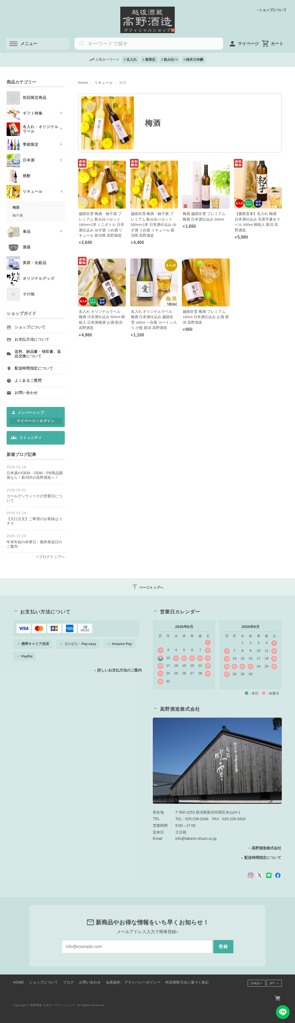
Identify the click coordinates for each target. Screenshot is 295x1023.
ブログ (68, 982)
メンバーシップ (31, 413)
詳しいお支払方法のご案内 (119, 670)
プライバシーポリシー (142, 982)
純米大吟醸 (194, 60)
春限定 (150, 60)
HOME (18, 982)
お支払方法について (32, 339)
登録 (223, 946)
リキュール (103, 83)
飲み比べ (171, 60)
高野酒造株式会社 (266, 848)
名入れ (131, 60)
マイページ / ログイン (35, 421)
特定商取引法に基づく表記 (187, 982)
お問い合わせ (26, 393)
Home (83, 83)
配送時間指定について (34, 368)
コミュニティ (30, 438)
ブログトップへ (52, 557)
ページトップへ (147, 587)
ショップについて (273, 10)
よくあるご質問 (28, 381)
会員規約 (113, 982)
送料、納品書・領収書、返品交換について (38, 354)
